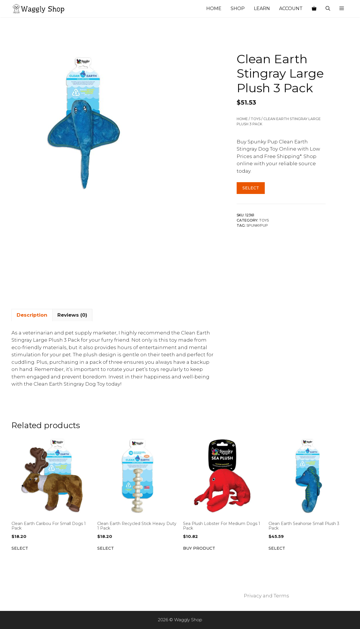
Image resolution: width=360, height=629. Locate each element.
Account (291, 8)
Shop (238, 8)
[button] (342, 8)
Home (213, 8)
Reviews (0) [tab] (72, 315)
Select (250, 188)
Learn (262, 8)
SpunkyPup (257, 225)
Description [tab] (32, 315)
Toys (255, 119)
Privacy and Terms (266, 596)
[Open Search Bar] (328, 8)
